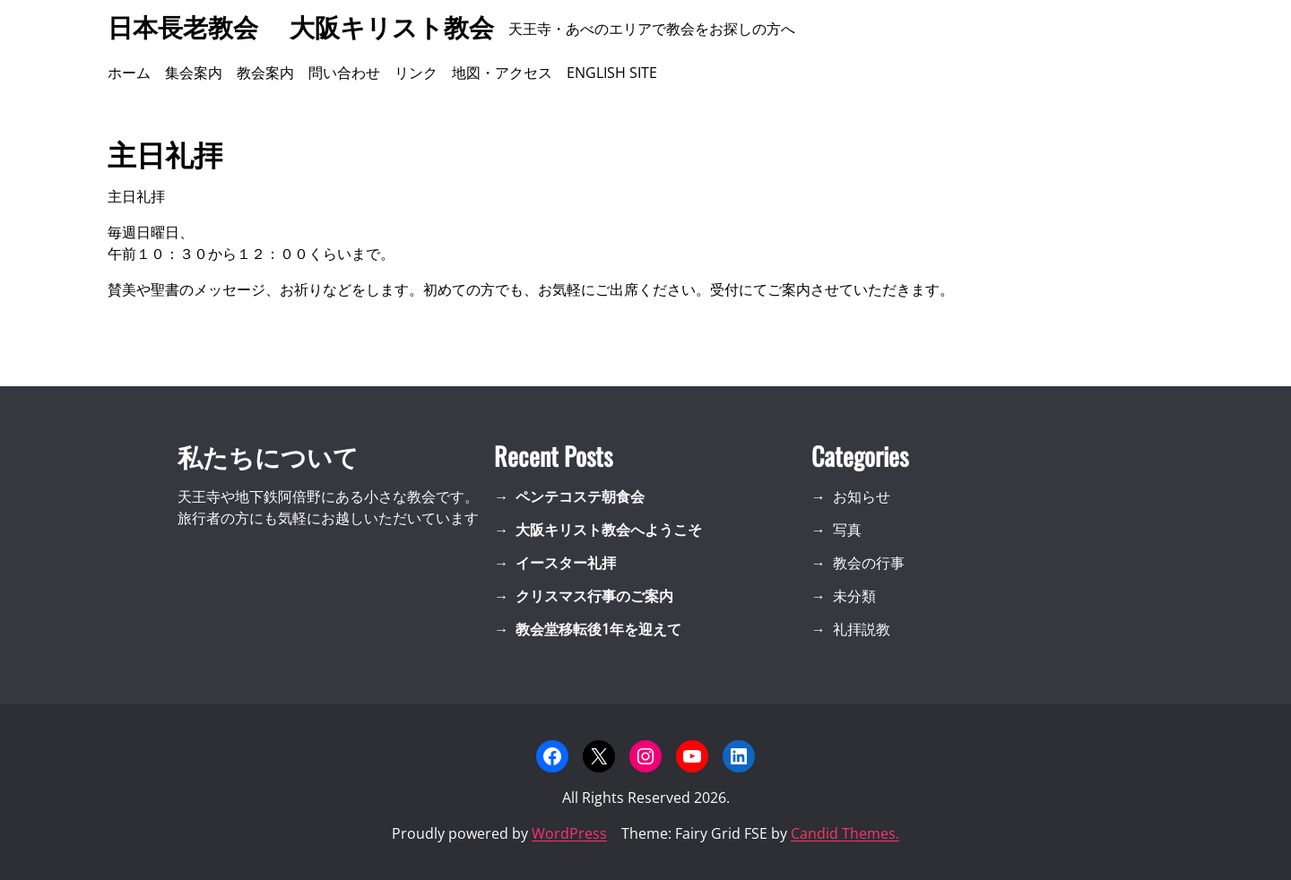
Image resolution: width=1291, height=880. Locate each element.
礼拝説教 (861, 629)
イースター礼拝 (566, 563)
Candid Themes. (845, 833)
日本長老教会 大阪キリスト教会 (301, 28)
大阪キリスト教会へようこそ (609, 529)
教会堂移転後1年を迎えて (598, 629)
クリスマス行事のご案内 (594, 596)
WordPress (569, 833)
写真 (847, 529)
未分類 (854, 596)
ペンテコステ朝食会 (580, 496)
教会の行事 (869, 563)
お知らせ (861, 496)
